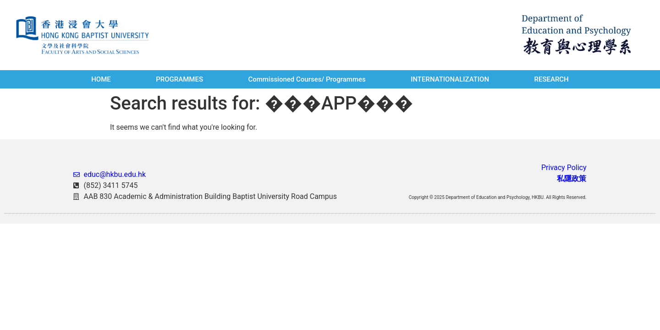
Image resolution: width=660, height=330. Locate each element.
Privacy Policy (564, 167)
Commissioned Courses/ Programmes (306, 79)
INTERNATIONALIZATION (450, 79)
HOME (101, 79)
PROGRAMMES (179, 79)
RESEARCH (551, 79)
